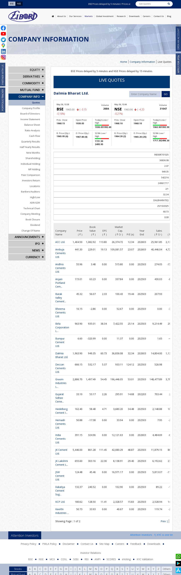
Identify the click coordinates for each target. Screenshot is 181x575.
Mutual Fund (30, 90)
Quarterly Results (30, 141)
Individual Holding (30, 163)
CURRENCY (33, 257)
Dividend (35, 225)
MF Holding (34, 169)
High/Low (35, 197)
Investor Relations (90, 553)
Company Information (142, 61)
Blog (169, 16)
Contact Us (159, 16)
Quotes (36, 102)
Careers (146, 16)
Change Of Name (31, 230)
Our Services (75, 16)
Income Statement (30, 119)
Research (121, 16)
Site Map (104, 543)
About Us (61, 16)
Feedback (135, 543)
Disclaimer (69, 543)
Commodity (31, 83)
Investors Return (31, 180)
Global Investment (104, 16)
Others (167, 569)
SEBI (75, 559)
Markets (89, 16)
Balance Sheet (32, 124)
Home (123, 61)
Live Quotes (164, 61)
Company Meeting (30, 213)
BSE (30, 559)
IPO (37, 244)
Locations (35, 186)
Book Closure (33, 219)
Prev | (164, 521)
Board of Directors (30, 113)
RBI (86, 559)
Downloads (134, 16)
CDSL (64, 559)
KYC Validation (145, 559)
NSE (41, 559)
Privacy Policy (28, 543)
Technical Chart (32, 208)
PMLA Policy (49, 543)
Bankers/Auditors (30, 191)
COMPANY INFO (29, 97)
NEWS (36, 250)
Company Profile (31, 108)
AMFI (98, 559)
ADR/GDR (35, 202)
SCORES (111, 559)
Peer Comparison (30, 175)
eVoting (126, 559)
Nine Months (33, 152)
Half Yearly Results (30, 147)
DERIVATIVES (31, 76)
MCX (52, 559)
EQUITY (35, 70)
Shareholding (32, 158)
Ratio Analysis (32, 130)
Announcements (27, 237)
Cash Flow (34, 135)
